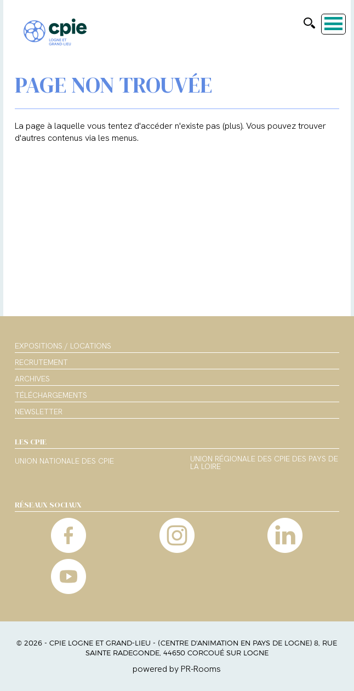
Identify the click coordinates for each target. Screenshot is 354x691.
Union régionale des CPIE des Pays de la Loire (264, 463)
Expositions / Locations (63, 346)
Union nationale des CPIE (64, 461)
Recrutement (41, 362)
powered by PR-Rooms (177, 669)
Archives (32, 378)
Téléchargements (51, 395)
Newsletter (38, 411)
